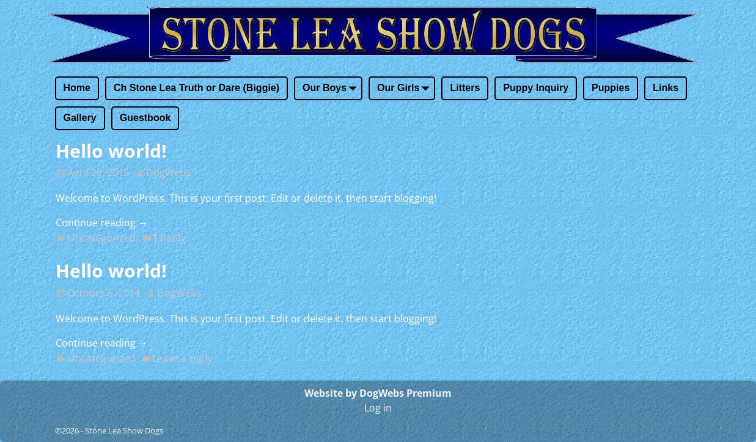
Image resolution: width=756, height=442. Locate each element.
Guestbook (145, 117)
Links (665, 88)
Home (77, 88)
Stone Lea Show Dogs (124, 430)
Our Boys (332, 89)
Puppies (610, 88)
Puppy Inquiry (535, 88)
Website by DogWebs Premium (378, 393)
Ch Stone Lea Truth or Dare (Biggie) (196, 88)
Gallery (80, 117)
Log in (378, 407)
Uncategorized (102, 238)
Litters (465, 88)
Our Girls (405, 89)
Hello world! (111, 150)
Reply (168, 238)
